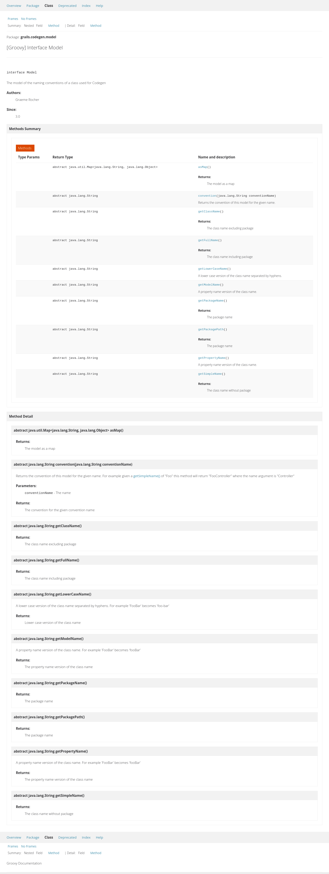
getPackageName (210, 301)
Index (86, 5)
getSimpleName (210, 374)
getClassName (209, 211)
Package (32, 5)
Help (99, 5)
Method (53, 25)
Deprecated (67, 5)
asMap (202, 167)
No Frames (28, 19)
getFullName (208, 240)
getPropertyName (211, 358)
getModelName (209, 285)
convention (207, 196)
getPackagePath (210, 329)
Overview (14, 5)
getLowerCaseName (212, 269)
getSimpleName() (146, 476)
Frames (13, 19)
